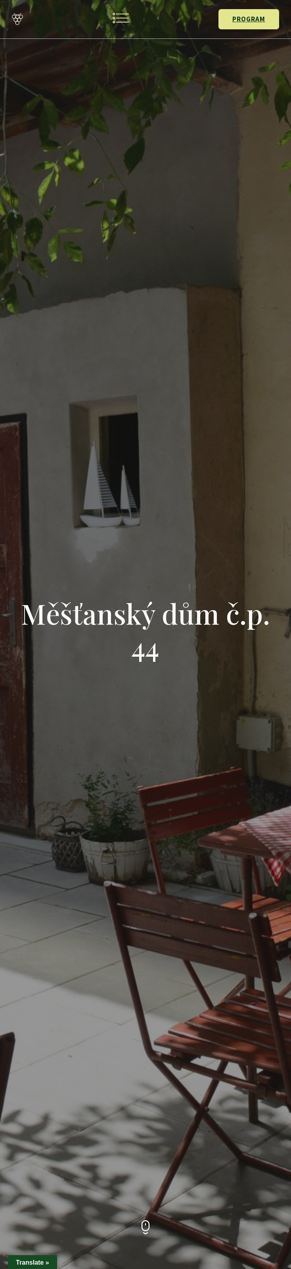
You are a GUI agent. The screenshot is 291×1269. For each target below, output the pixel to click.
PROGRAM (248, 19)
